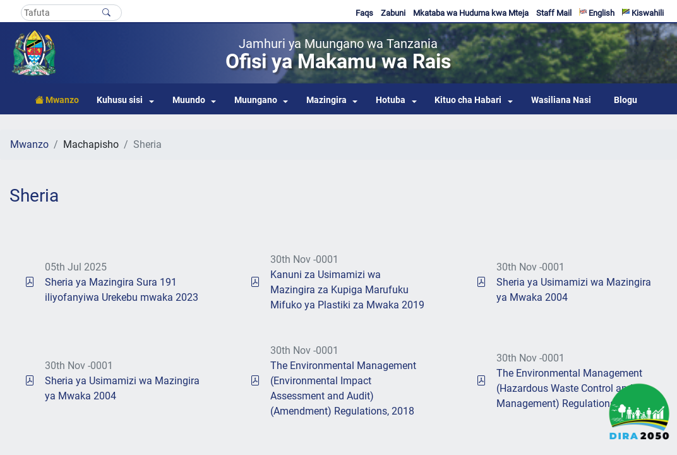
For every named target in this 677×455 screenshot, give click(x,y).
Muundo (188, 100)
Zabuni (393, 13)
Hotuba (390, 100)
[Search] (71, 12)
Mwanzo (29, 144)
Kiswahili (643, 13)
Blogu (625, 100)
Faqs (364, 13)
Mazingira (326, 100)
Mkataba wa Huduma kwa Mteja (471, 13)
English (596, 13)
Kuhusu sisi (120, 100)
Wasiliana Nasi (561, 100)
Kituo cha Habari (467, 100)
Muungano (255, 100)
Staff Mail (554, 13)
